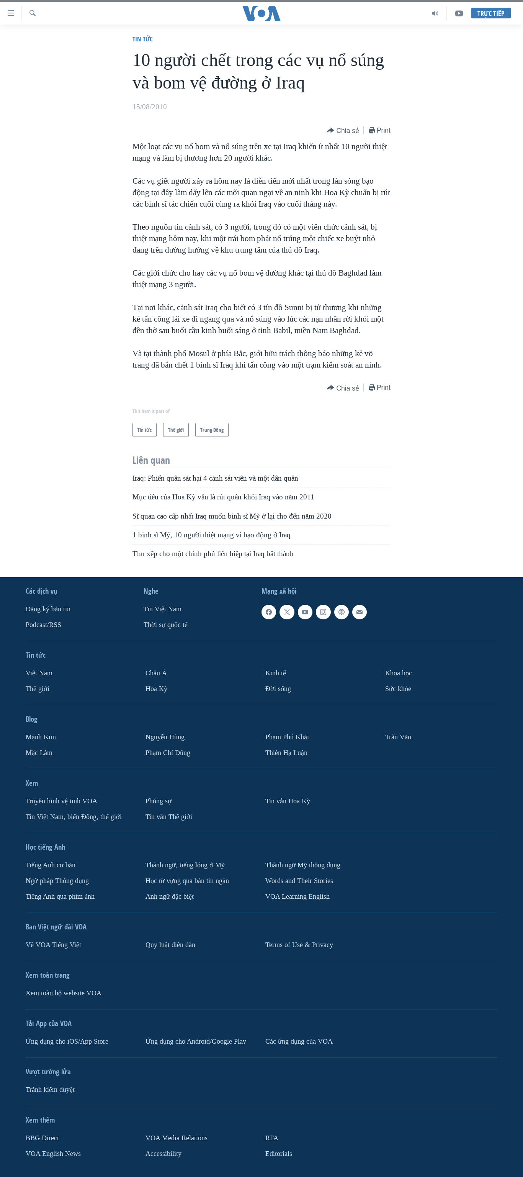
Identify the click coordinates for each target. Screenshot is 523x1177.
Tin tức (142, 38)
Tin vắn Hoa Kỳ (287, 800)
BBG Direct (42, 1137)
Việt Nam (39, 673)
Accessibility (163, 1153)
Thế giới (37, 689)
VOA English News (53, 1153)
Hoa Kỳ (156, 689)
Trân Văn (398, 737)
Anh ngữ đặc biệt (169, 896)
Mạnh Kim (41, 737)
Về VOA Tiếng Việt (53, 944)
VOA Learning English (297, 896)
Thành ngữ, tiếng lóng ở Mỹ (185, 864)
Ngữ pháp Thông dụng (57, 880)
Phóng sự (158, 800)
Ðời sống (278, 689)
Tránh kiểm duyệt (50, 1089)
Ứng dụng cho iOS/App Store (67, 1041)
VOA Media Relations (176, 1137)
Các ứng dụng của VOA (299, 1041)
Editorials (278, 1153)
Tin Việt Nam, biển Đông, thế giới (74, 816)
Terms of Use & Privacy (299, 944)
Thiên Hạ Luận (286, 752)
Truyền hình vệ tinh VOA (61, 800)
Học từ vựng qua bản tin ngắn (187, 880)
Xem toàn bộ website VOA (63, 992)
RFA (271, 1137)
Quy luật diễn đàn (170, 944)
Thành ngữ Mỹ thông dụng (302, 864)
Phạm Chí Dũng (167, 752)
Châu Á (156, 673)
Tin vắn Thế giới (168, 816)
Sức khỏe (398, 689)
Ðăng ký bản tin (48, 609)
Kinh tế (275, 673)
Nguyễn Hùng (165, 737)
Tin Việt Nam (162, 609)
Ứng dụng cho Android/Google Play (195, 1041)
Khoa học (398, 673)
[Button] (343, 130)
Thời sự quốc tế (166, 625)
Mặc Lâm (39, 752)
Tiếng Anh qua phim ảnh (60, 896)
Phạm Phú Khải (287, 737)
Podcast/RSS (43, 625)
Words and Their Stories (299, 880)
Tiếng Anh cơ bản (50, 864)
